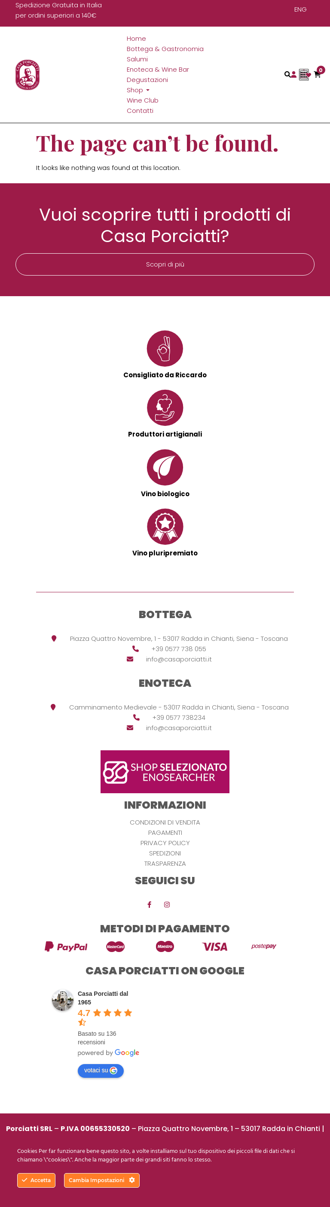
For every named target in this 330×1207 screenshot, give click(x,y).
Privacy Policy (165, 842)
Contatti (140, 110)
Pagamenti (165, 832)
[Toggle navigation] (287, 74)
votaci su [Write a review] (100, 1070)
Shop (136, 89)
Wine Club (143, 100)
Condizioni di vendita (165, 822)
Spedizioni (165, 853)
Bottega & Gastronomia (165, 48)
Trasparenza (165, 863)
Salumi (137, 59)
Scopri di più (165, 264)
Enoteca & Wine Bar (158, 69)
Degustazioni (147, 79)
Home (136, 38)
